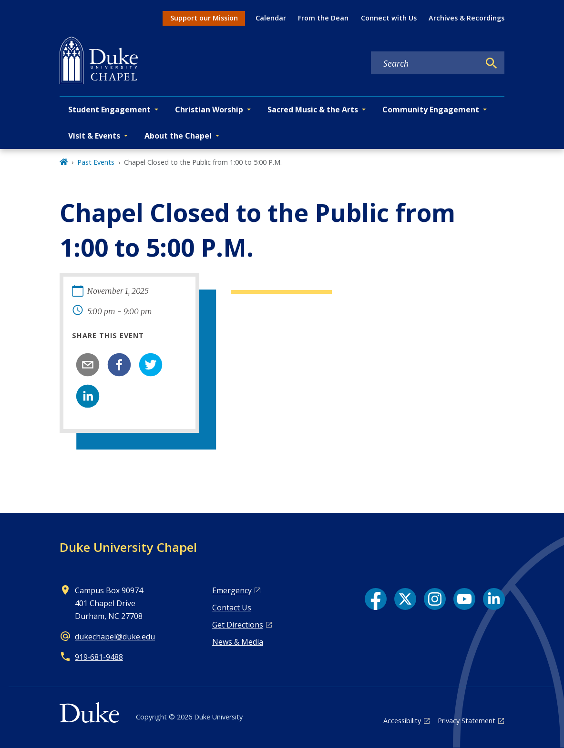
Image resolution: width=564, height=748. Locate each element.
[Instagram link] (435, 599)
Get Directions (237, 624)
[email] (88, 365)
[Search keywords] (425, 63)
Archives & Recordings (466, 17)
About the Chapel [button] (178, 135)
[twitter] (151, 365)
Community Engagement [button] (430, 109)
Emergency (232, 590)
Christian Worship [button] (209, 109)
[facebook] (119, 365)
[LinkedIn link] (494, 599)
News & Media (237, 642)
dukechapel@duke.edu (115, 636)
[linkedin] (88, 396)
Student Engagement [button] (109, 109)
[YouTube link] (464, 599)
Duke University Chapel (128, 547)
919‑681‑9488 (99, 657)
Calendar (271, 17)
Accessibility (402, 720)
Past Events (95, 162)
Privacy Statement (466, 720)
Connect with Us (389, 17)
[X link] (405, 599)
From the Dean (323, 17)
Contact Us (231, 607)
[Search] (491, 63)
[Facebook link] (376, 599)
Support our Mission (204, 17)
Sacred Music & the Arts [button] (312, 109)
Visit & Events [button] (94, 135)
